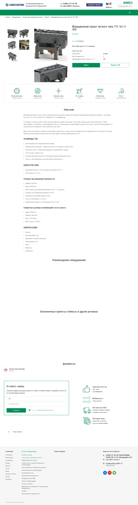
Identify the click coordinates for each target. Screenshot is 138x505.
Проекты (8, 466)
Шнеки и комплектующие (29, 481)
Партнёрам (9, 479)
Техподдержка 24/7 (125, 6)
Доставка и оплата (11, 474)
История (8, 463)
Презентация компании (17, 370)
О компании (9, 451)
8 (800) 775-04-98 (70, 4)
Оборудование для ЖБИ (28, 478)
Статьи (7, 468)
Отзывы (8, 476)
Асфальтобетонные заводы (29, 460)
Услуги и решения (59, 451)
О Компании (9, 455)
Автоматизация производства (30, 475)
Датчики (24, 491)
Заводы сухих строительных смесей (32, 457)
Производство (9, 457)
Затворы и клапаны (27, 484)
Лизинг (7, 471)
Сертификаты (9, 460)
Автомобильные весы (28, 473)
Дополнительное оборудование (31, 494)
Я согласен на (41, 411)
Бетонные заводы (27, 455)
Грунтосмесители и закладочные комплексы (34, 467)
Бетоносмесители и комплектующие (32, 470)
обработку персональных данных (45, 410)
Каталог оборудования (29, 451)
